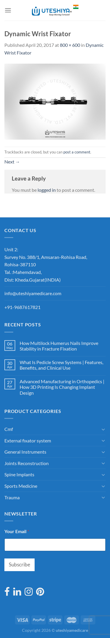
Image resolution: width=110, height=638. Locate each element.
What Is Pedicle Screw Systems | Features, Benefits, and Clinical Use (61, 365)
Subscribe (19, 564)
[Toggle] (103, 429)
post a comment (76, 152)
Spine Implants (19, 474)
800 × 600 (70, 45)
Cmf (8, 429)
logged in (47, 190)
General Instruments (25, 451)
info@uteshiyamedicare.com (32, 293)
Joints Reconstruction (26, 463)
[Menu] (7, 10)
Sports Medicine (20, 486)
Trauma (12, 497)
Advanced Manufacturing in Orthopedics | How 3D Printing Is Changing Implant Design (62, 386)
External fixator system (27, 440)
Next (12, 161)
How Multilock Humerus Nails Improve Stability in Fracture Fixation (59, 345)
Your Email (16, 531)
